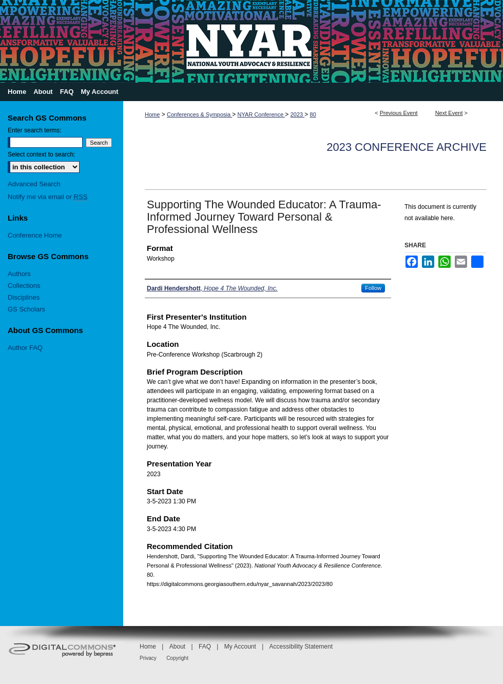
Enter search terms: (35, 130)
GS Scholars (26, 309)
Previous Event (399, 113)
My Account (240, 646)
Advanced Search (34, 184)
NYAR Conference (261, 114)
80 (313, 114)
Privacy (148, 658)
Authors (19, 274)
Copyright (177, 658)
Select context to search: (41, 154)
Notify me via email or (47, 197)
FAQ (205, 646)
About (177, 646)
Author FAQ (25, 347)
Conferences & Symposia (199, 114)
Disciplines (24, 297)
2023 (298, 114)
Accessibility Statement (301, 646)
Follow (373, 288)
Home (152, 114)
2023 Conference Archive (406, 147)
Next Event (449, 113)
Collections (24, 285)
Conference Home (35, 235)
